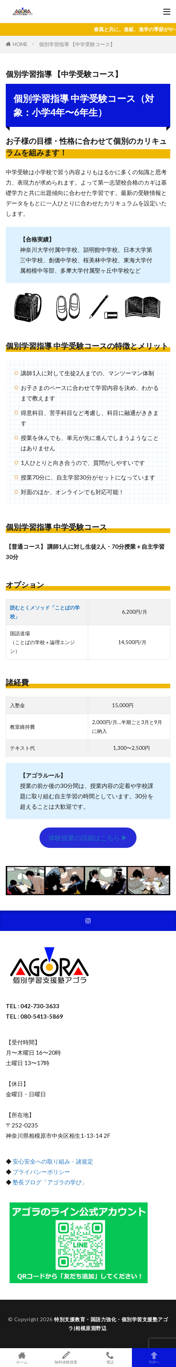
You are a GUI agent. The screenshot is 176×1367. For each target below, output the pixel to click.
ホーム (22, 1357)
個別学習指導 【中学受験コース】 (77, 44)
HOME (20, 44)
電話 (110, 1357)
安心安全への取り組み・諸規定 (53, 1161)
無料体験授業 (66, 1357)
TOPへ (154, 1357)
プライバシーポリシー (41, 1171)
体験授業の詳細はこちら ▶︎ (88, 838)
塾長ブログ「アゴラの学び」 (49, 1182)
